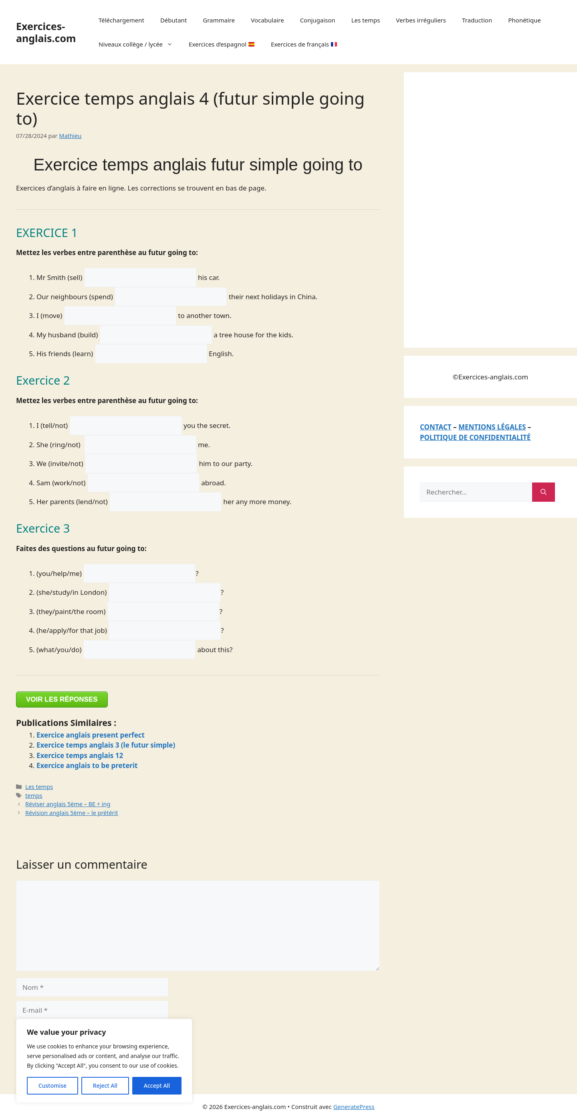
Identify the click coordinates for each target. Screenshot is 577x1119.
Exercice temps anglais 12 (79, 755)
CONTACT (436, 427)
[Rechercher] (543, 492)
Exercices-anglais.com (46, 32)
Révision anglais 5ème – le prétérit (71, 813)
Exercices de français (304, 44)
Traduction (477, 20)
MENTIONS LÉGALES (492, 427)
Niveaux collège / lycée (140, 44)
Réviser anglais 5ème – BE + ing (67, 804)
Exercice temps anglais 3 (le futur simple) (105, 745)
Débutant (173, 20)
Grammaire (219, 20)
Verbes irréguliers (421, 20)
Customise (52, 1085)
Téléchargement (121, 20)
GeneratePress (354, 1107)
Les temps (365, 20)
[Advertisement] (480, 208)
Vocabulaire (267, 20)
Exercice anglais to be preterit (86, 765)
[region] (104, 1061)
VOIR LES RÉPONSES (62, 699)
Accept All (157, 1085)
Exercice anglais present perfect (90, 735)
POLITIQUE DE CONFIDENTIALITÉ (475, 437)
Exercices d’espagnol (221, 44)
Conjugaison (317, 20)
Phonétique (524, 20)
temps (33, 795)
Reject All (105, 1085)
